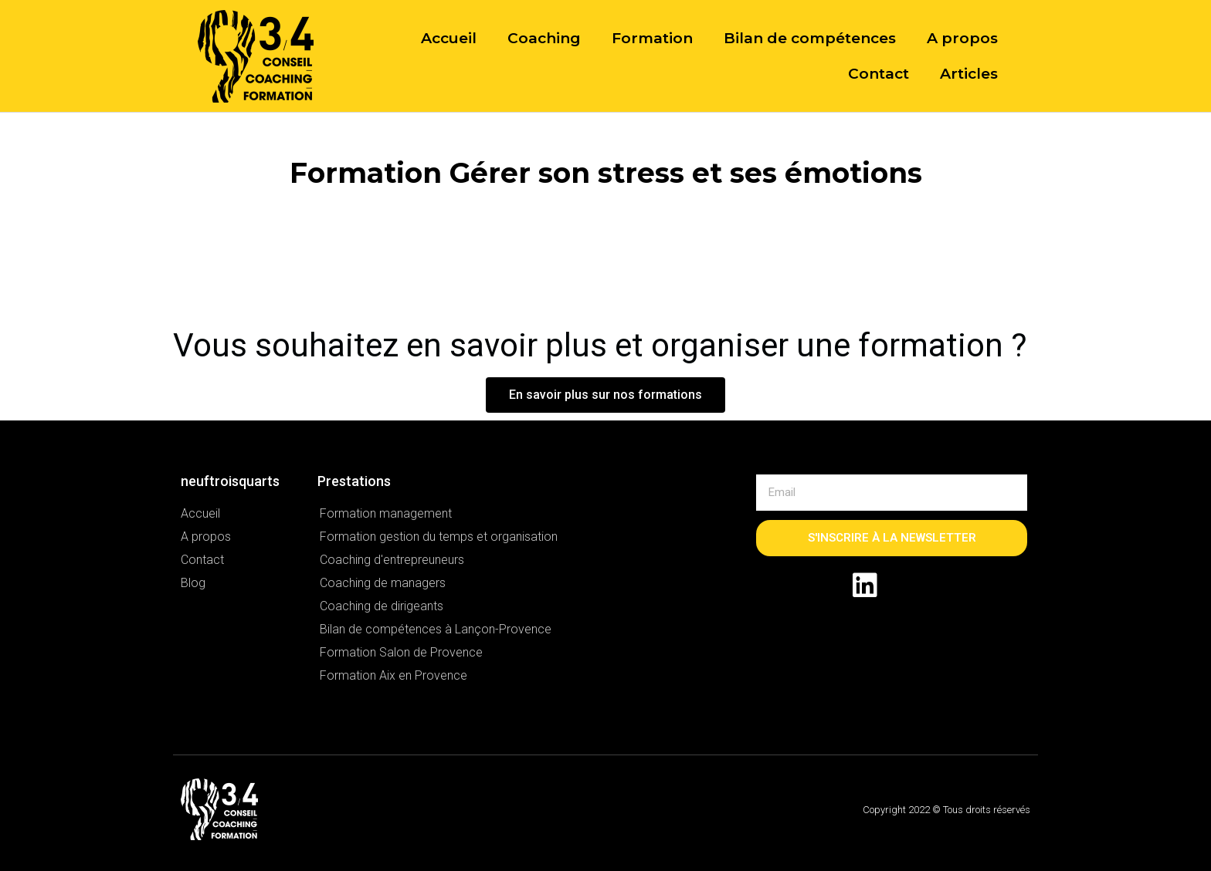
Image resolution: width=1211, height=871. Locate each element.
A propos (962, 38)
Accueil (449, 38)
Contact (878, 74)
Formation (652, 38)
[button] (605, 395)
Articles (969, 74)
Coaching (544, 38)
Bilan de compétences (810, 38)
